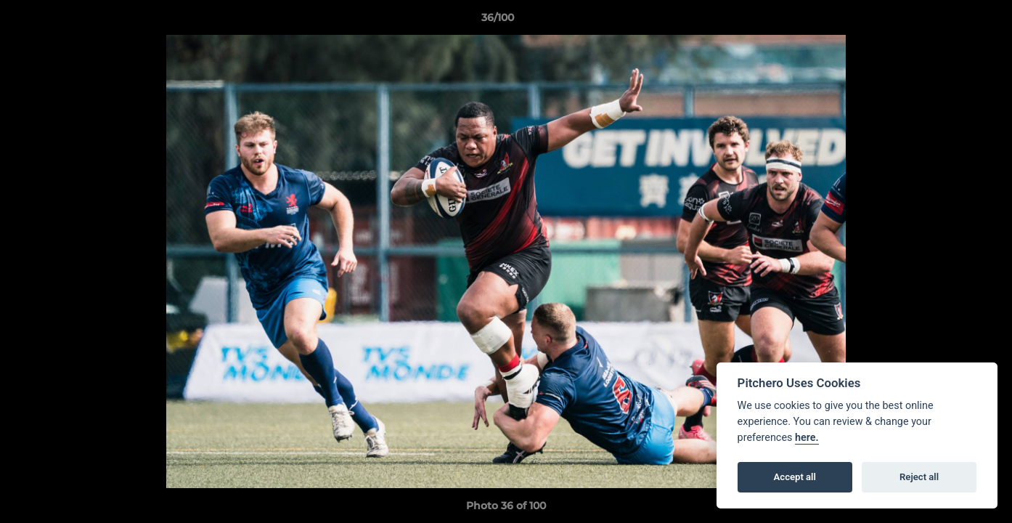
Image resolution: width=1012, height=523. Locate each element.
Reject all (919, 476)
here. (807, 437)
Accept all (795, 476)
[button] (951, 21)
